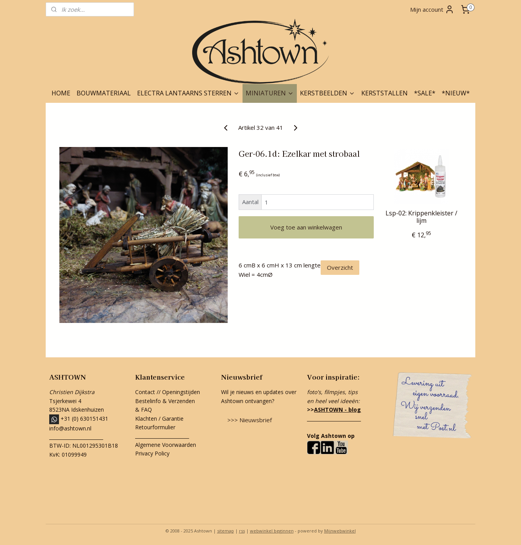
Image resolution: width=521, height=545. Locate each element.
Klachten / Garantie (159, 418)
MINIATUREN (270, 93)
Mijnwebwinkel (340, 531)
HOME (61, 93)
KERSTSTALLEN (384, 93)
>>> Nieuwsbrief (249, 420)
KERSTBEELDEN (327, 93)
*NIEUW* (456, 93)
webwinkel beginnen (272, 531)
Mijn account (432, 9)
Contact (145, 392)
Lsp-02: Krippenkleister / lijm (421, 217)
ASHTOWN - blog (337, 409)
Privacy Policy (152, 453)
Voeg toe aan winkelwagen (306, 227)
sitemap (225, 531)
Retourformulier (156, 427)
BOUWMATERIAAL (104, 93)
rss (242, 531)
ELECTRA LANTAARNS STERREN (188, 93)
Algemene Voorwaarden (165, 444)
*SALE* (424, 93)
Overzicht (340, 267)
